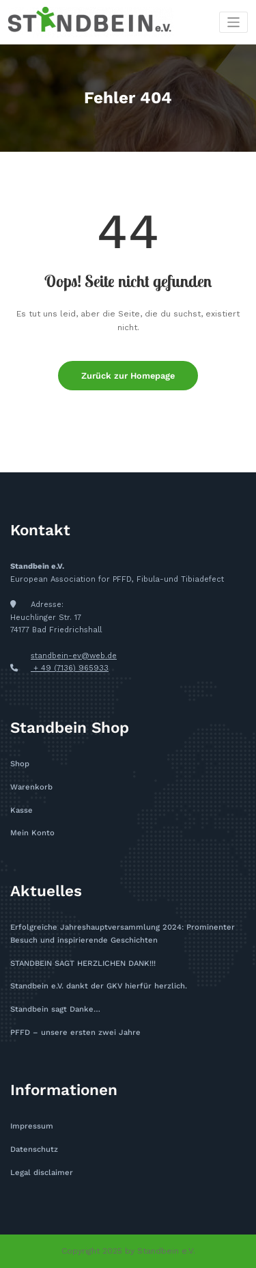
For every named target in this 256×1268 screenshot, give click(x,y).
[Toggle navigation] (233, 22)
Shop (19, 763)
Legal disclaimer (41, 1172)
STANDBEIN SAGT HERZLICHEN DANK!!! (83, 963)
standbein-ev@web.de (74, 655)
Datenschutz (34, 1149)
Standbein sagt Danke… (55, 1009)
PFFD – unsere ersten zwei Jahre (75, 1032)
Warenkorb (31, 787)
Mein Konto (32, 832)
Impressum (31, 1126)
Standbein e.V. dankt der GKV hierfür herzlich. (98, 986)
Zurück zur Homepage (128, 375)
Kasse (21, 810)
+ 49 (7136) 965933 (70, 668)
